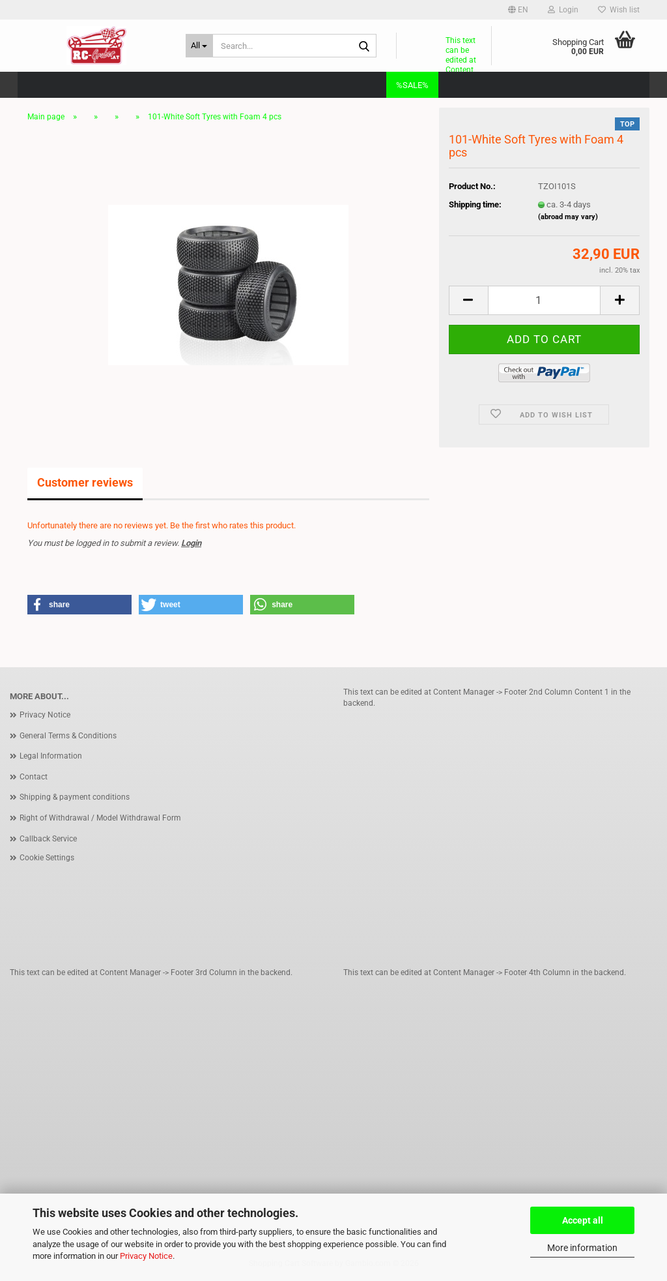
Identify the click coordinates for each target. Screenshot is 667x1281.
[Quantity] (544, 300)
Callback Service (48, 838)
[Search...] (199, 45)
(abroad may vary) (568, 217)
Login (191, 543)
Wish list (619, 9)
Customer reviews (85, 482)
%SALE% (412, 85)
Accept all (582, 1220)
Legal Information (51, 756)
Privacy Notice (146, 1256)
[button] (518, 10)
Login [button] (563, 9)
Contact (34, 776)
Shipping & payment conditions (75, 797)
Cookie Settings (47, 857)
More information (582, 1248)
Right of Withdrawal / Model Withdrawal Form (100, 817)
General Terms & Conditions (68, 735)
